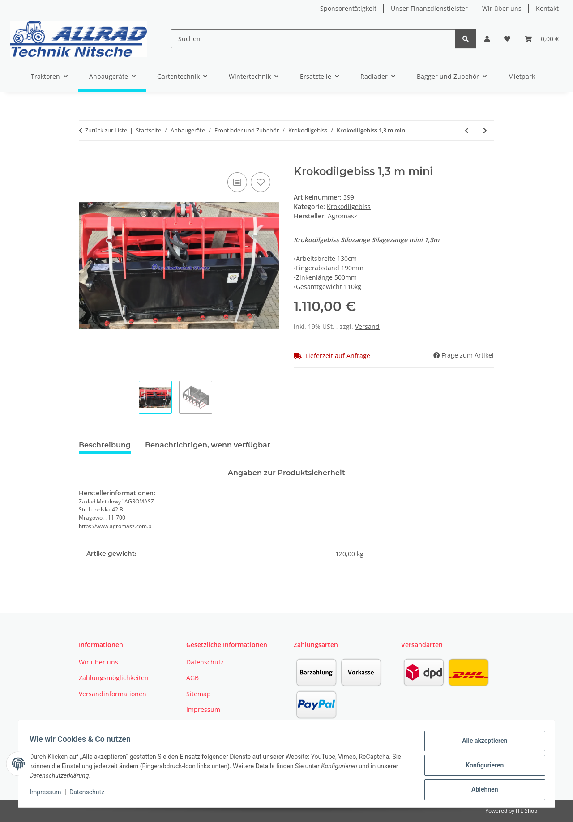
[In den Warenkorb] (86, 160)
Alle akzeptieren (481, 743)
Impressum (48, 794)
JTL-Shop (526, 810)
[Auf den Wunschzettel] (260, 182)
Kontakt (547, 8)
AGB (192, 677)
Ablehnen (481, 790)
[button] (487, 38)
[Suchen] (313, 38)
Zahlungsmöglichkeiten (114, 677)
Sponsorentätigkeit (348, 8)
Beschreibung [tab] (105, 445)
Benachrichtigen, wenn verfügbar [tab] (207, 445)
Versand (367, 326)
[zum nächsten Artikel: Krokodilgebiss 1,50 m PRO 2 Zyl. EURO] (485, 130)
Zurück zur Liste (106, 130)
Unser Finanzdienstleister (429, 8)
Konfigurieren (481, 767)
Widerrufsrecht (209, 725)
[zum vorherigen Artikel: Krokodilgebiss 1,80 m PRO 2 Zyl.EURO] (467, 130)
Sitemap (198, 694)
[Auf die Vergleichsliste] (237, 182)
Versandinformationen (112, 694)
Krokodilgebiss (349, 206)
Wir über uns (502, 8)
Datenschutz (90, 794)
